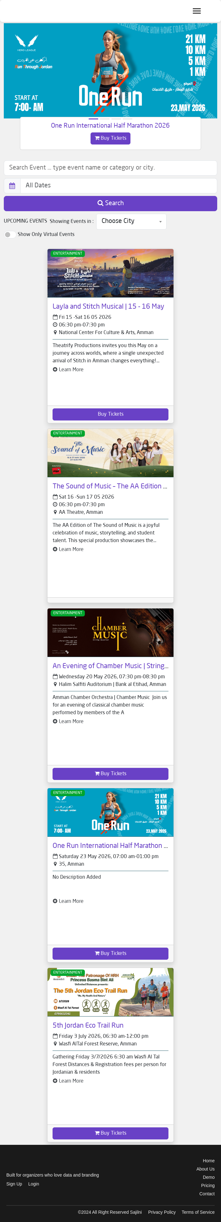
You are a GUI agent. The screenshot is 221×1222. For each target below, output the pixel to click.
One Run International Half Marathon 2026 (110, 126)
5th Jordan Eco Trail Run (88, 1025)
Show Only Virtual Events (46, 234)
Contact (207, 1193)
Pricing (208, 1185)
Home (209, 1160)
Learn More (68, 370)
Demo (209, 1177)
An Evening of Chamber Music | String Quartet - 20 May (135, 666)
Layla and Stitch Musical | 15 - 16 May (108, 306)
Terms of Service (198, 1212)
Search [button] (111, 203)
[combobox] (131, 221)
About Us (205, 1169)
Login (33, 1183)
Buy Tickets (110, 138)
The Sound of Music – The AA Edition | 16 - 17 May (127, 486)
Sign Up (14, 1183)
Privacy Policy (162, 1212)
